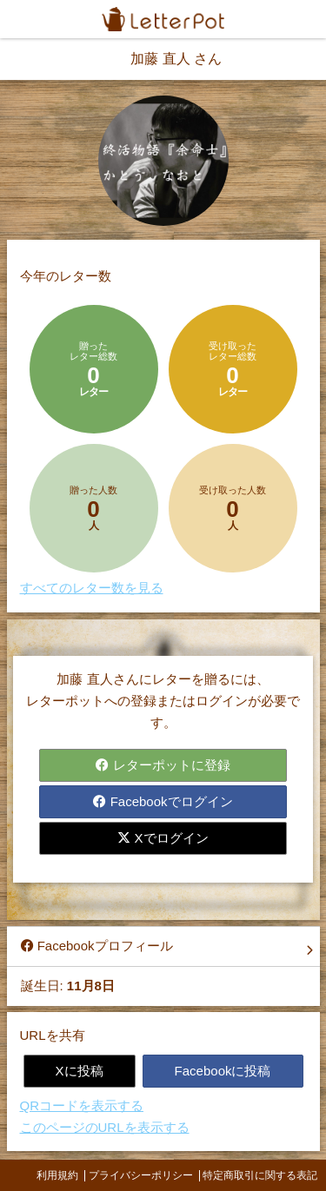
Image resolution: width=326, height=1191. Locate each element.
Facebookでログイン (162, 801)
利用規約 (57, 1175)
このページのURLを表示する (105, 1127)
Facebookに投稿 (223, 1070)
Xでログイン (162, 837)
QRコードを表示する (82, 1105)
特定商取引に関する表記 (260, 1175)
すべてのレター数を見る (91, 587)
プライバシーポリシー (141, 1175)
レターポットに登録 (163, 765)
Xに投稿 (79, 1070)
